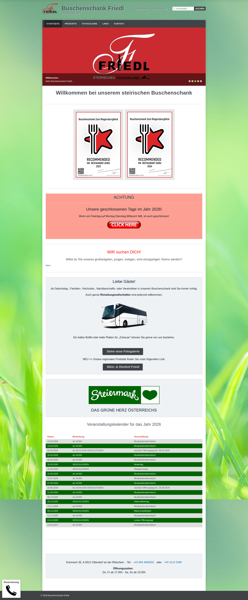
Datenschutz (159, 9)
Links (105, 23)
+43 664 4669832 (143, 562)
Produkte (71, 23)
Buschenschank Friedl (93, 8)
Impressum (141, 9)
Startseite (53, 23)
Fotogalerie (89, 23)
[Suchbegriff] (183, 8)
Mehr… (49, 265)
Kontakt (119, 23)
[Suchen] (200, 8)
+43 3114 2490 (173, 562)
